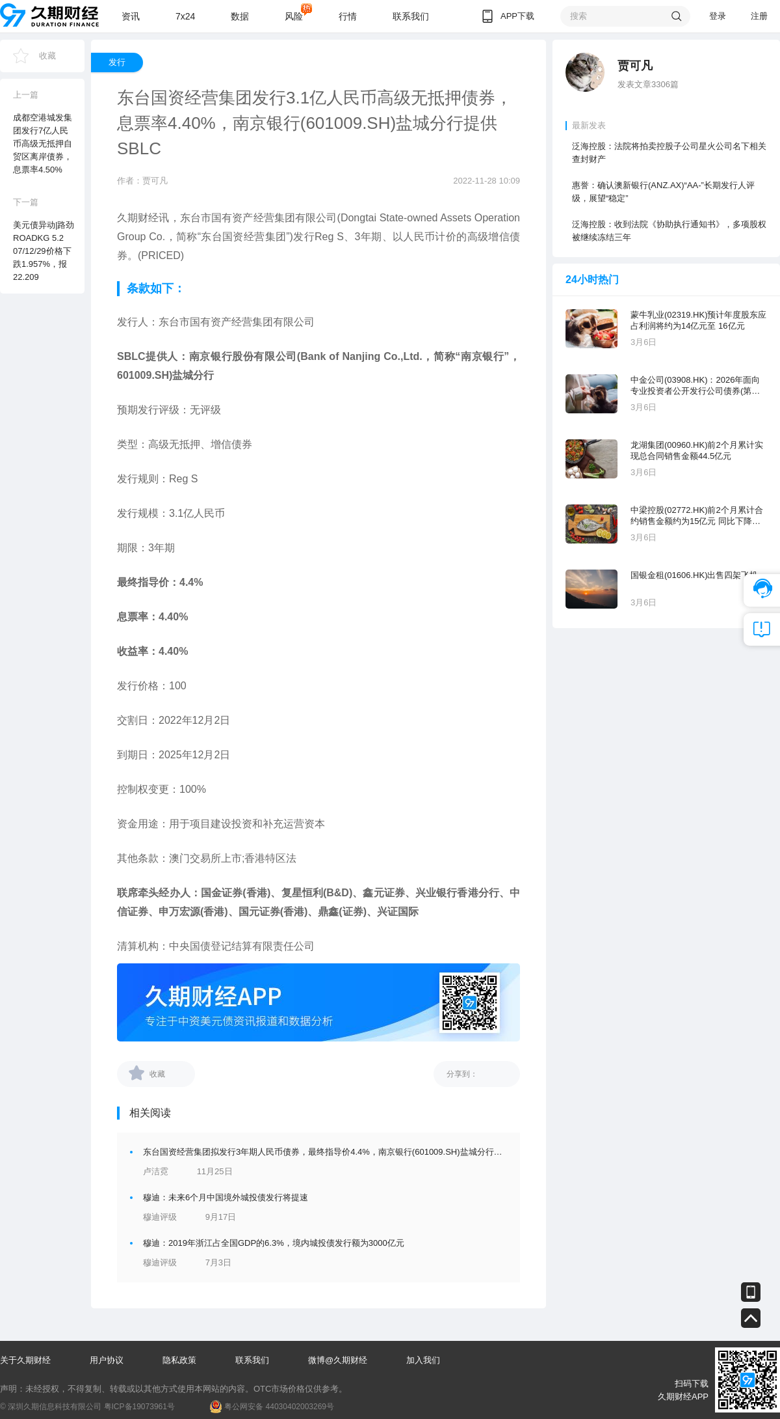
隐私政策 (179, 1360)
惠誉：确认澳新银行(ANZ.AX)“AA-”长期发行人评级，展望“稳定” (663, 191)
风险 (294, 16)
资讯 (131, 16)
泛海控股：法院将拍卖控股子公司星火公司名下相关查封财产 (669, 152)
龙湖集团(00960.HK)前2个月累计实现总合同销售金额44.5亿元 (696, 450)
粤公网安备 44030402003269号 (279, 1406)
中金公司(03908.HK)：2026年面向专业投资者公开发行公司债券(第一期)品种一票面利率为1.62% (695, 385)
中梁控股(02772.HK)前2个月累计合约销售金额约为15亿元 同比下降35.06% (696, 516)
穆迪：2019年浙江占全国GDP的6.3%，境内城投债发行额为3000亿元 (273, 1243)
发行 (117, 62)
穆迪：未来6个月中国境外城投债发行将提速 (225, 1197)
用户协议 (107, 1360)
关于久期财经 (25, 1360)
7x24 (185, 16)
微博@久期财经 (337, 1360)
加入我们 (423, 1360)
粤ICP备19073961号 (139, 1406)
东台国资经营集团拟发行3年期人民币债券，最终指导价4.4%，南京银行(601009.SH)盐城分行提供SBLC (338, 1152)
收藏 (47, 56)
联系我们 (411, 16)
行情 (348, 16)
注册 (759, 16)
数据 (240, 16)
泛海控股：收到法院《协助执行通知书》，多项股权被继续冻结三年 (669, 230)
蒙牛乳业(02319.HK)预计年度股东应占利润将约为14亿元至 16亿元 (698, 320)
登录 (717, 16)
